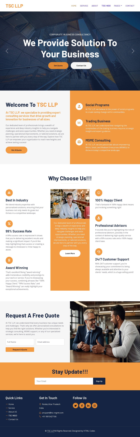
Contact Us (81, 65)
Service (84, 5)
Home (73, 5)
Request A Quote (20, 349)
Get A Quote (16, 150)
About (95, 5)
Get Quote (58, 65)
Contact (130, 5)
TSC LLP (50, 431)
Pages (117, 5)
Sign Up (99, 381)
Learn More (70, 253)
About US (11, 411)
